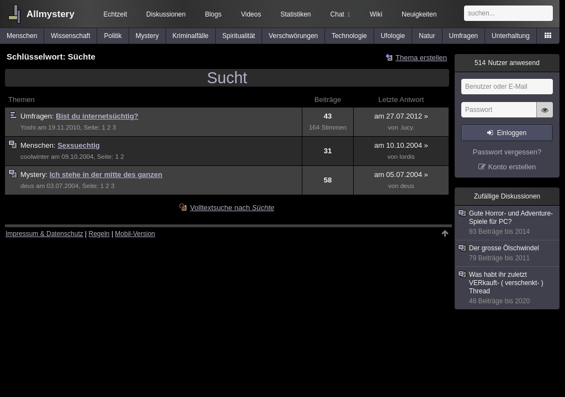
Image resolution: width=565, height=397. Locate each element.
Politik (113, 36)
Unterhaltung (511, 36)
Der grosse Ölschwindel (508, 253)
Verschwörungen (293, 36)
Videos (251, 14)
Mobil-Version (135, 234)
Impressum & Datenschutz (44, 234)
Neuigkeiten (419, 14)
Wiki (376, 14)
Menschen (22, 36)
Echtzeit (115, 14)
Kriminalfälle (191, 36)
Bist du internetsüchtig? (97, 116)
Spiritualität (238, 36)
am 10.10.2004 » (401, 145)
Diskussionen (165, 14)
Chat (340, 14)
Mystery (147, 36)
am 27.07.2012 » (401, 116)
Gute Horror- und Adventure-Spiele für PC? (508, 223)
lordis (407, 156)
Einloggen (511, 133)
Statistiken (295, 14)
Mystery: (35, 174)
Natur (427, 36)
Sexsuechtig (78, 145)
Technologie (349, 36)
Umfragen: (38, 116)
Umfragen (463, 36)
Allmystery (50, 14)
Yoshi (28, 127)
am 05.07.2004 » (401, 174)
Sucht (227, 78)
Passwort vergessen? (507, 152)
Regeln (99, 234)
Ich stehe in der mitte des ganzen (106, 174)
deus (27, 186)
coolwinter (34, 156)
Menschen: (38, 145)
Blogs (213, 14)
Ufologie (393, 36)
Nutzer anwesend (507, 63)
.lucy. (407, 127)
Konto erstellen (512, 167)
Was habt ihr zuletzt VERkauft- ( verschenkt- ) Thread (508, 288)
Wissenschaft (70, 36)
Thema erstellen (421, 57)
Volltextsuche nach (232, 207)
